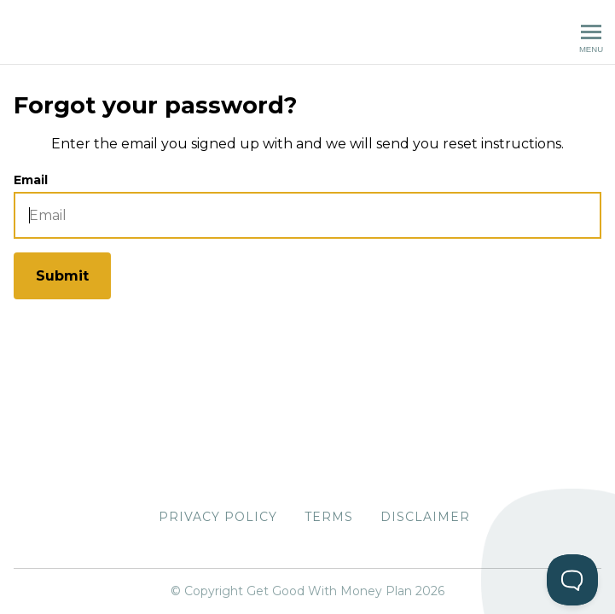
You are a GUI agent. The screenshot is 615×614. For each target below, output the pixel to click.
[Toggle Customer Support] (572, 579)
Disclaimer (425, 516)
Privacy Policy (218, 516)
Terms (329, 516)
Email (31, 180)
